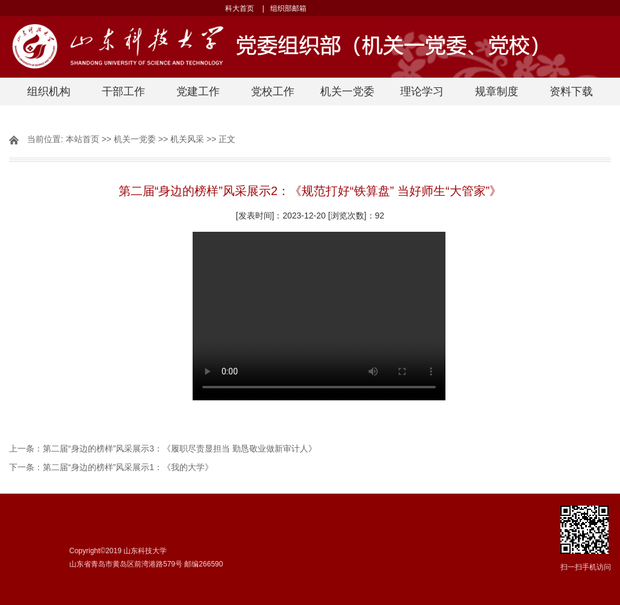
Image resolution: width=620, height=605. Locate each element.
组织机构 (48, 91)
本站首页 (82, 139)
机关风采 (187, 139)
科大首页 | (244, 8)
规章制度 (496, 91)
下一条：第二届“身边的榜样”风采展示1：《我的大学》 (111, 467)
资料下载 (571, 91)
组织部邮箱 (291, 8)
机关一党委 (347, 91)
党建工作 (198, 91)
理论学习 (422, 91)
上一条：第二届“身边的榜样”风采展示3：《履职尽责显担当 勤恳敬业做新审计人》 (163, 448)
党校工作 (272, 91)
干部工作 (123, 91)
